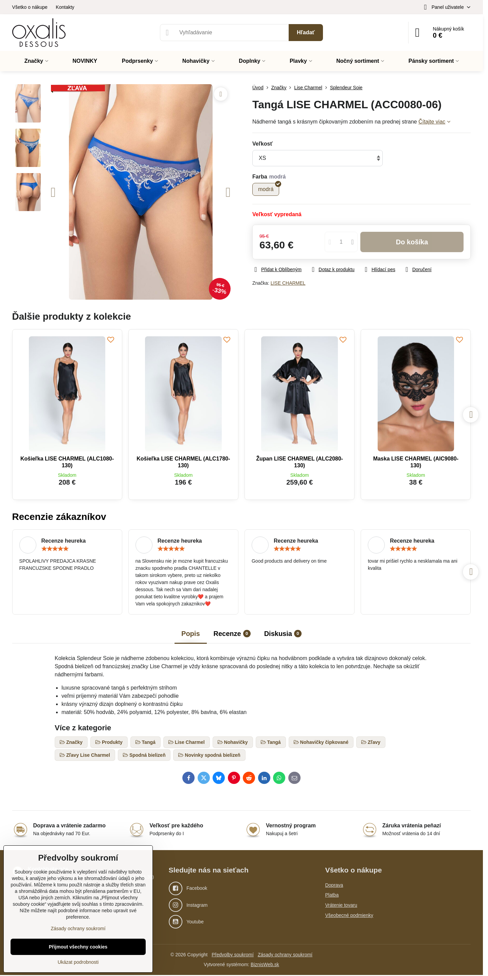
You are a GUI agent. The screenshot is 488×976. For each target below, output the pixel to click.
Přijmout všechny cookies (78, 947)
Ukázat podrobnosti (78, 962)
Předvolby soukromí (233, 954)
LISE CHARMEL (288, 283)
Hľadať (306, 32)
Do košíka (412, 242)
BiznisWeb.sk (265, 964)
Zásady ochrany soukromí (285, 954)
